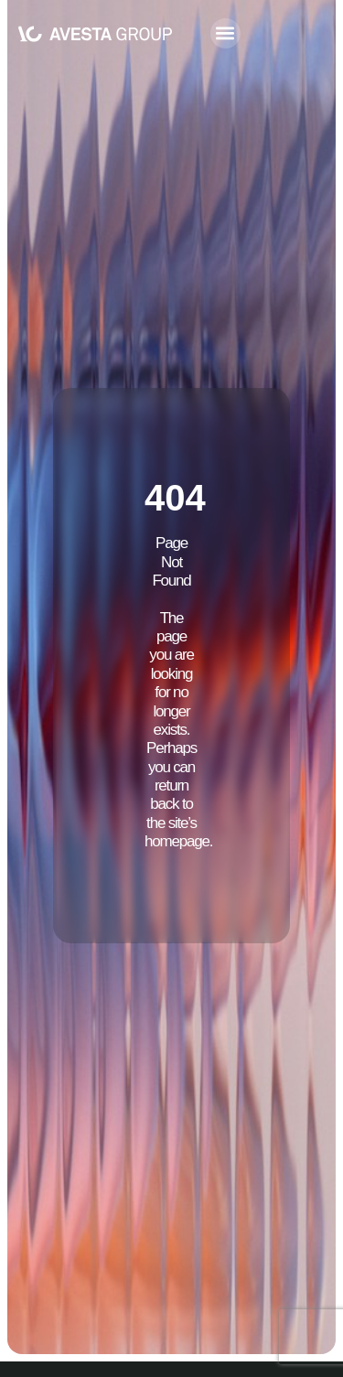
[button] (225, 33)
